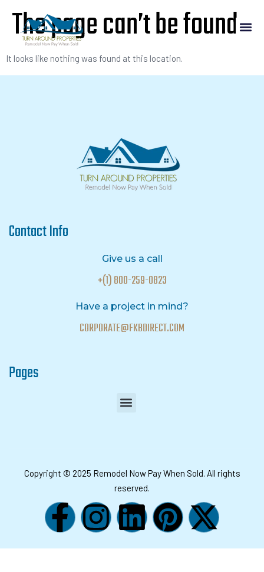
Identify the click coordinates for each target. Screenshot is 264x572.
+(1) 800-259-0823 (132, 281)
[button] (245, 27)
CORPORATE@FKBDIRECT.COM (132, 328)
